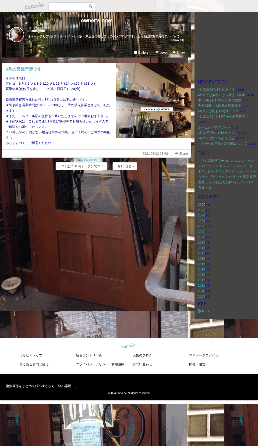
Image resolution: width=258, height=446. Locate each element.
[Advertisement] (96, 183)
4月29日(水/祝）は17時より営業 (221, 95)
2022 (201, 226)
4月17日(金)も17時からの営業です (223, 116)
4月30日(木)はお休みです (216, 89)
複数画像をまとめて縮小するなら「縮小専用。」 (42, 386)
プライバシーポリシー (92, 364)
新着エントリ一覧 (89, 355)
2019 (201, 242)
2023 (201, 221)
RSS (203, 311)
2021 (201, 232)
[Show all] (177, 40)
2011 (201, 285)
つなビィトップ (30, 355)
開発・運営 (197, 364)
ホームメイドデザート (214, 127)
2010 (201, 291)
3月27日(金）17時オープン (218, 133)
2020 (201, 237)
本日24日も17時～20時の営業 (220, 100)
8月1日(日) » (125, 166)
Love (160, 52)
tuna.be (129, 346)
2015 (201, 264)
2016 (201, 258)
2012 (201, 280)
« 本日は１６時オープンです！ (81, 166)
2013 (201, 275)
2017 (201, 253)
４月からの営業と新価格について (222, 143)
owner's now (96, 20)
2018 (201, 248)
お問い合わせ (142, 364)
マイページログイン (204, 355)
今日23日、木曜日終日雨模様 (219, 106)
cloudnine (36, 31)
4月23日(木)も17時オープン (218, 111)
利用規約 (117, 364)
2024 (201, 215)
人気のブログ (142, 355)
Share (179, 52)
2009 (201, 296)
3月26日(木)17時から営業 (216, 138)
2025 (201, 210)
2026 (201, 204)
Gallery (141, 52)
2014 (201, 269)
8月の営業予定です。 (26, 69)
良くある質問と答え (34, 364)
